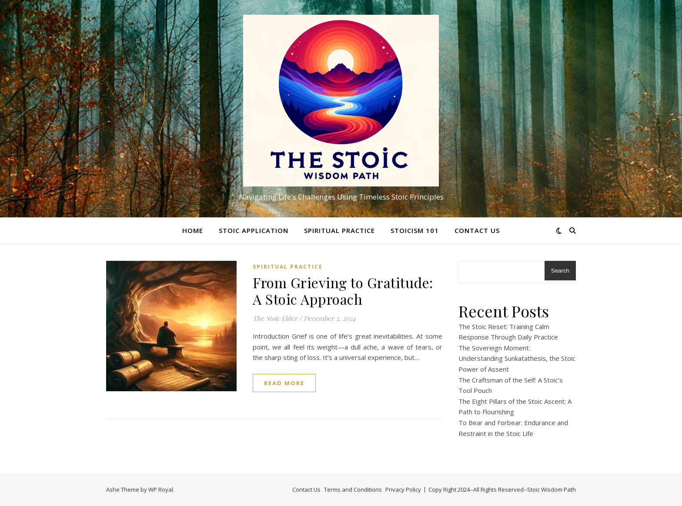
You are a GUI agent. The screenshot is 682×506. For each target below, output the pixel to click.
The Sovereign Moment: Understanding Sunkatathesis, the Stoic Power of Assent (516, 358)
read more (284, 383)
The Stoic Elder (275, 318)
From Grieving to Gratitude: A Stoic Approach (343, 290)
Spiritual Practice (339, 230)
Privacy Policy (403, 489)
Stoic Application (253, 230)
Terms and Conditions (353, 489)
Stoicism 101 (415, 230)
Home (192, 230)
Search (560, 270)
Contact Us (477, 230)
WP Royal (160, 489)
